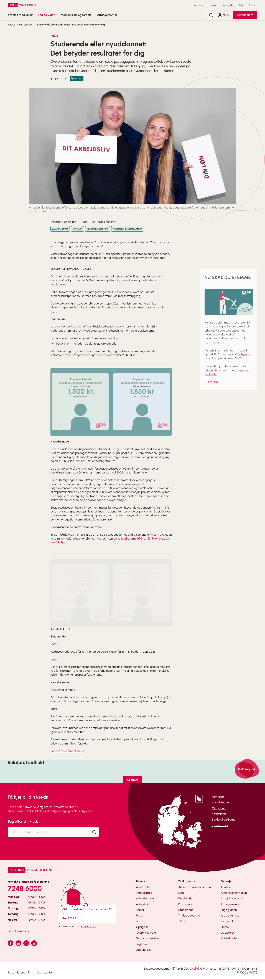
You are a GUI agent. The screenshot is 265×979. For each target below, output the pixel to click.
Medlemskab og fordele (76, 15)
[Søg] (211, 15)
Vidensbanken (230, 938)
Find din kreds (19, 931)
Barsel (140, 910)
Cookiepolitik (44, 972)
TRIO (181, 921)
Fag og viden (46, 15)
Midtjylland (219, 808)
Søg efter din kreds (23, 821)
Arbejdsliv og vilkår (20, 15)
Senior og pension (147, 938)
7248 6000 (25, 888)
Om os (212, 5)
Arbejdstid (143, 904)
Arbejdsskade (145, 898)
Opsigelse (142, 927)
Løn (138, 921)
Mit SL (224, 15)
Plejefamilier (185, 898)
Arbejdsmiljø (144, 892)
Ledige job (227, 921)
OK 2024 (77, 228)
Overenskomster (146, 932)
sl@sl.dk (195, 968)
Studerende (185, 910)
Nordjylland (219, 814)
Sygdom (141, 944)
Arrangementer (107, 15)
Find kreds (227, 5)
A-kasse (198, 5)
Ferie (139, 915)
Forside (12, 24)
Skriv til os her (88, 926)
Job (241, 5)
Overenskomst (60, 228)
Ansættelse (143, 887)
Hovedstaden (220, 802)
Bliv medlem (245, 15)
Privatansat (185, 904)
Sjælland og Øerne (223, 819)
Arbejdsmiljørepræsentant (127, 228)
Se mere (132, 779)
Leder (182, 892)
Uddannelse (143, 949)
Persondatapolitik (19, 972)
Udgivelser (227, 932)
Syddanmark (220, 825)
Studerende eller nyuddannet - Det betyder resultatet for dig (71, 24)
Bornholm (218, 796)
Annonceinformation (234, 892)
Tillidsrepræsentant (97, 228)
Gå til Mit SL (72, 918)
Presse (252, 5)
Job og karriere (230, 915)
